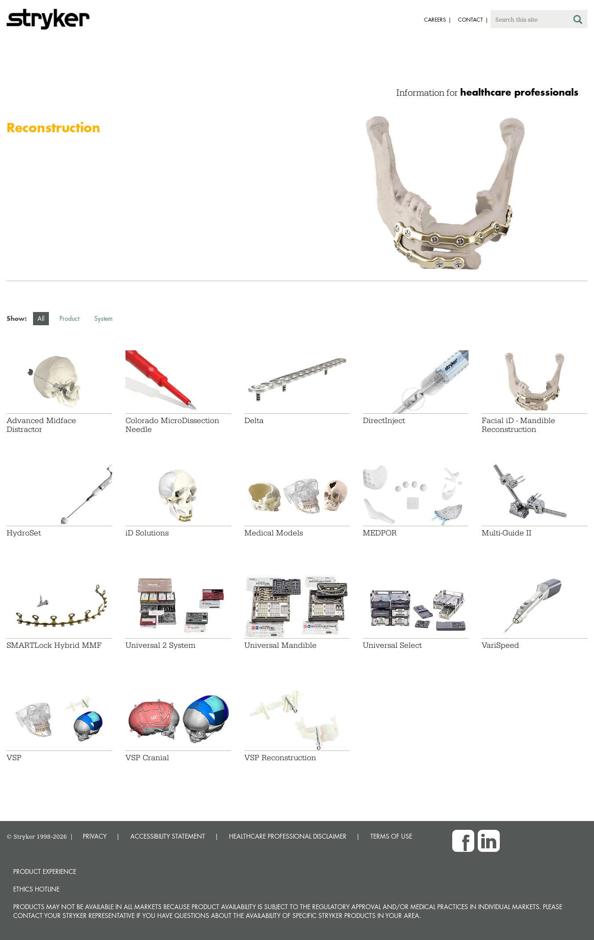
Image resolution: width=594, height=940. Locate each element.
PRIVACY (95, 836)
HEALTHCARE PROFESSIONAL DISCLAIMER (288, 836)
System (103, 318)
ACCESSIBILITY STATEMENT (167, 836)
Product (69, 318)
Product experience (44, 871)
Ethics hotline (36, 889)
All (40, 318)
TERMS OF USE (391, 836)
